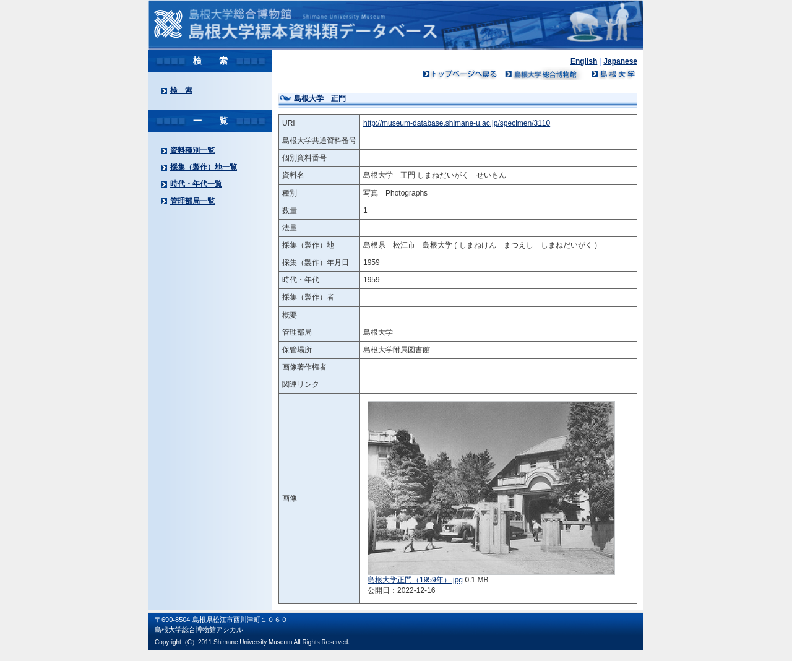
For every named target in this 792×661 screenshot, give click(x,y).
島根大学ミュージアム (544, 73)
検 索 (181, 90)
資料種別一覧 (192, 150)
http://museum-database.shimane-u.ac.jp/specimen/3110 (456, 123)
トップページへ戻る (460, 73)
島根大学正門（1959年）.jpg (415, 580)
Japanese (620, 61)
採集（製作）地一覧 (203, 167)
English (583, 61)
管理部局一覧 (192, 201)
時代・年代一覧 (196, 183)
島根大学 (612, 73)
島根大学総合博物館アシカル (199, 629)
